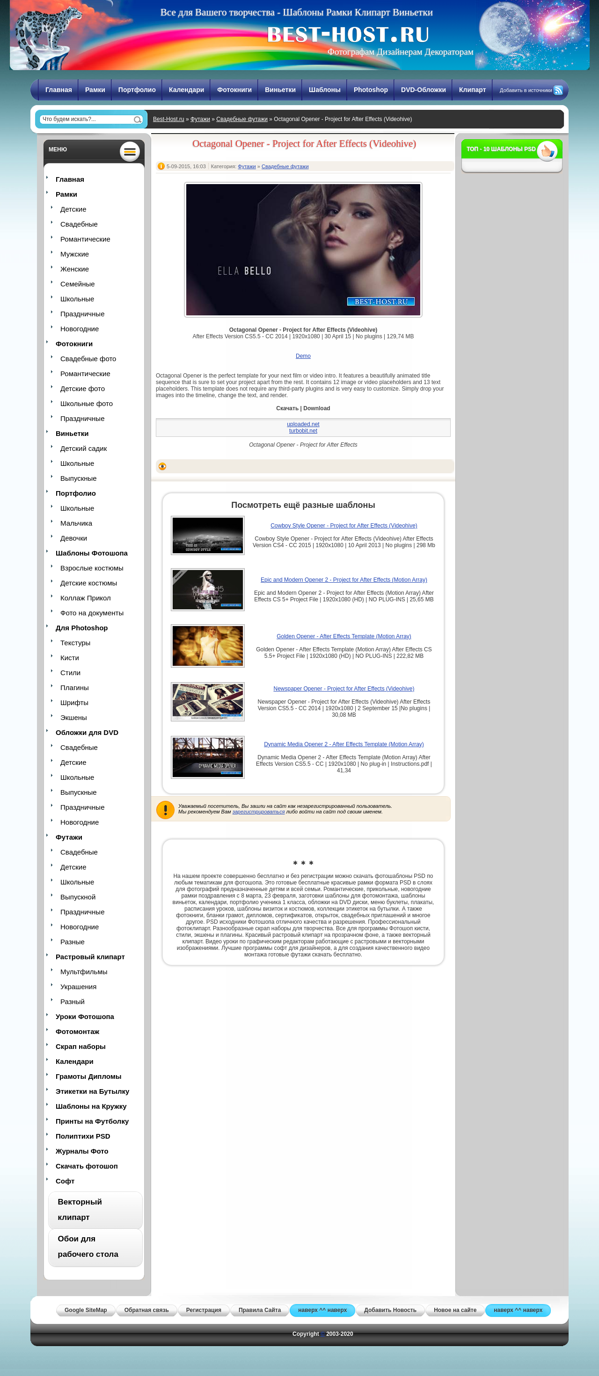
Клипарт (472, 89)
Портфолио (137, 89)
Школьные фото (86, 403)
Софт (65, 1181)
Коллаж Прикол (85, 598)
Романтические (85, 239)
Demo (303, 356)
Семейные (77, 284)
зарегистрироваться (259, 811)
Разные (72, 942)
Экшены (73, 717)
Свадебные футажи (242, 119)
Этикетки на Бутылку (92, 1091)
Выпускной (77, 897)
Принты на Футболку (92, 1121)
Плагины (74, 688)
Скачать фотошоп (87, 1166)
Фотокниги (234, 89)
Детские (73, 209)
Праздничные (82, 314)
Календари (186, 89)
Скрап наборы (81, 1046)
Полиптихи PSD (83, 1136)
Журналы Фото (82, 1151)
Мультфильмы (83, 972)
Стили (70, 673)
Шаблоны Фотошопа (92, 553)
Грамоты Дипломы (89, 1076)
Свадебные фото (88, 359)
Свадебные (79, 224)
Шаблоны (325, 89)
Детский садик (83, 448)
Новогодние (79, 329)
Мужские (74, 254)
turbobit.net (303, 431)
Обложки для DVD (87, 732)
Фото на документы (92, 613)
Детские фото (82, 388)
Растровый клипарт (90, 957)
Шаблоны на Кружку (91, 1106)
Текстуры (75, 643)
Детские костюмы (88, 583)
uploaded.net (303, 424)
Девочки (73, 538)
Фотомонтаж (77, 1031)
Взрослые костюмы (92, 568)
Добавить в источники (526, 90)
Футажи (200, 119)
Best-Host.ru (168, 119)
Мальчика (76, 523)
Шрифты (74, 702)
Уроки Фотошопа (85, 1016)
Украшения (78, 987)
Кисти (69, 658)
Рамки (95, 89)
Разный (72, 1001)
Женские (74, 269)
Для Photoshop (82, 628)
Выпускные (78, 478)
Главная (58, 89)
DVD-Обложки (423, 89)
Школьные (77, 299)
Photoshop (371, 89)
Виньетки (280, 89)
